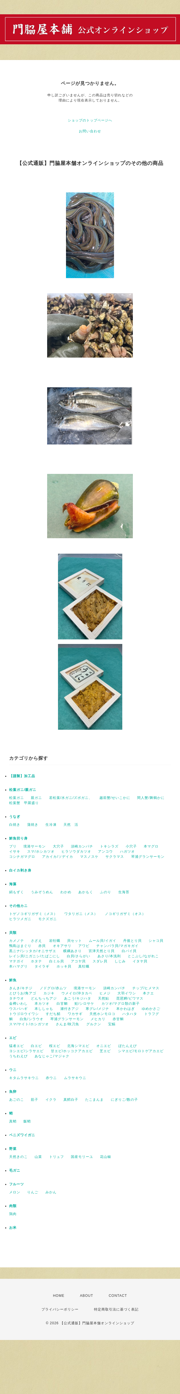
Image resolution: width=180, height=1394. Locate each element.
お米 (13, 1228)
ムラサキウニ (75, 1078)
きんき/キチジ (21, 988)
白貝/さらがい (78, 956)
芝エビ (105, 1051)
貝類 (13, 933)
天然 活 (70, 825)
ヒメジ (105, 993)
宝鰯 (111, 1024)
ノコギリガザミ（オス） (125, 914)
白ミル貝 (56, 961)
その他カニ (18, 906)
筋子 (34, 1100)
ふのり (105, 892)
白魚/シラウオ (31, 1019)
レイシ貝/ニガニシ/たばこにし (34, 956)
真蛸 (13, 1121)
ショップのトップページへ (90, 120)
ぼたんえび (127, 1046)
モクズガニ (47, 919)
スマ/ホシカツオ (40, 851)
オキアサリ (62, 946)
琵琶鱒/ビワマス (129, 998)
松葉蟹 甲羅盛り (24, 803)
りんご (32, 1192)
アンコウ (105, 851)
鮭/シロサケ (84, 1004)
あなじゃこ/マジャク (52, 1056)
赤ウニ (51, 1078)
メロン (14, 1192)
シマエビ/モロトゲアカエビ (141, 1051)
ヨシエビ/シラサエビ (26, 1051)
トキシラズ (109, 846)
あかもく (85, 892)
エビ (13, 1038)
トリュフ (56, 1157)
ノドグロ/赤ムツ (53, 988)
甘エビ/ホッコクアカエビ (72, 1051)
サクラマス (114, 857)
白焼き (14, 825)
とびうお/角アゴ (22, 993)
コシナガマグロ (22, 857)
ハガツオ (127, 851)
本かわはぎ (125, 1009)
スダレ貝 (100, 961)
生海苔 (123, 892)
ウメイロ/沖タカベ (76, 993)
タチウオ (16, 998)
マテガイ (16, 961)
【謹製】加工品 (22, 776)
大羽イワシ (126, 993)
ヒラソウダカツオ (76, 851)
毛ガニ (14, 1170)
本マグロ (151, 846)
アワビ (83, 946)
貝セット (74, 941)
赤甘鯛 (118, 1019)
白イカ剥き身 (20, 870)
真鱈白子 (70, 1100)
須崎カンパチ (82, 846)
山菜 (38, 1157)
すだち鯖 (53, 1014)
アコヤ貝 (78, 961)
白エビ (36, 1046)
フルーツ (16, 1184)
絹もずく (16, 892)
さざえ (36, 941)
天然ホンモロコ (102, 1014)
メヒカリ (98, 1019)
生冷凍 (51, 825)
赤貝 (42, 946)
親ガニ (36, 798)
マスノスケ (89, 857)
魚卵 (13, 1092)
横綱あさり (72, 951)
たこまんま (94, 1100)
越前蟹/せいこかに (114, 798)
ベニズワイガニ (22, 1135)
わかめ (65, 892)
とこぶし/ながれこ (143, 956)
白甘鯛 (62, 1004)
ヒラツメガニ (20, 919)
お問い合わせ (90, 131)
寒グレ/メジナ (97, 1009)
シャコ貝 (156, 941)
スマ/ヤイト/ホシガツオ (29, 1024)
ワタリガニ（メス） (81, 914)
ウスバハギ (18, 1009)
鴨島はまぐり (20, 946)
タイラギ (42, 966)
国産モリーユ (82, 1157)
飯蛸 (27, 1121)
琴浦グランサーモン (148, 857)
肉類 (13, 1206)
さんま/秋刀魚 (67, 1024)
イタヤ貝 (140, 961)
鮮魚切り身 (18, 838)
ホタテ (36, 961)
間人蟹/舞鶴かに (150, 798)
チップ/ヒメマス (145, 988)
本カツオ (42, 1004)
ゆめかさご (151, 1009)
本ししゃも (44, 1009)
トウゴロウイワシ (24, 1014)
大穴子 (58, 846)
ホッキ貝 (64, 966)
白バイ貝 (129, 951)
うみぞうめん (42, 892)
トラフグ (151, 1014)
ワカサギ (75, 1014)
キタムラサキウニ (24, 1078)
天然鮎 (103, 998)
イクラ (51, 1100)
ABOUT (86, 1296)
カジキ (49, 993)
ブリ (13, 846)
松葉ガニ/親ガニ (22, 790)
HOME (58, 1296)
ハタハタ (129, 1014)
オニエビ (103, 1046)
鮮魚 (13, 980)
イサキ (14, 851)
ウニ (13, 1070)
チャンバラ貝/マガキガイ (117, 946)
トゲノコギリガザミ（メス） (33, 914)
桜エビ (54, 1046)
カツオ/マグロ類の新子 (120, 1004)
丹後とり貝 (132, 941)
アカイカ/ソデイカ (57, 857)
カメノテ (16, 941)
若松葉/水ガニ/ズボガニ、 (71, 798)
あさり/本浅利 (109, 956)
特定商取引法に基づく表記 (116, 1309)
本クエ (148, 993)
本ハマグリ (18, 966)
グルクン (93, 1024)
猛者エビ (16, 1046)
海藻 (13, 884)
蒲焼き (32, 825)
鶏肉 (13, 1214)
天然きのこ (18, 1157)
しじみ (120, 961)
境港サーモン (34, 846)
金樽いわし (18, 1004)
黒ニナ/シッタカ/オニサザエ (32, 951)
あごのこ (16, 1100)
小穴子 (131, 846)
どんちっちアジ (44, 998)
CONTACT (118, 1296)
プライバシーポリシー (60, 1309)
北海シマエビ (78, 1046)
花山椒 (105, 1157)
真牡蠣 (83, 966)
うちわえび (18, 1056)
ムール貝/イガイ (102, 941)
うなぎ (14, 817)
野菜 (13, 1149)
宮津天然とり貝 (102, 951)
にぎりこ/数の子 (124, 1100)
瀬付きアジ (69, 1009)
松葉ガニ (16, 798)
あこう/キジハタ (77, 998)
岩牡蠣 (54, 941)
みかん (51, 1192)
